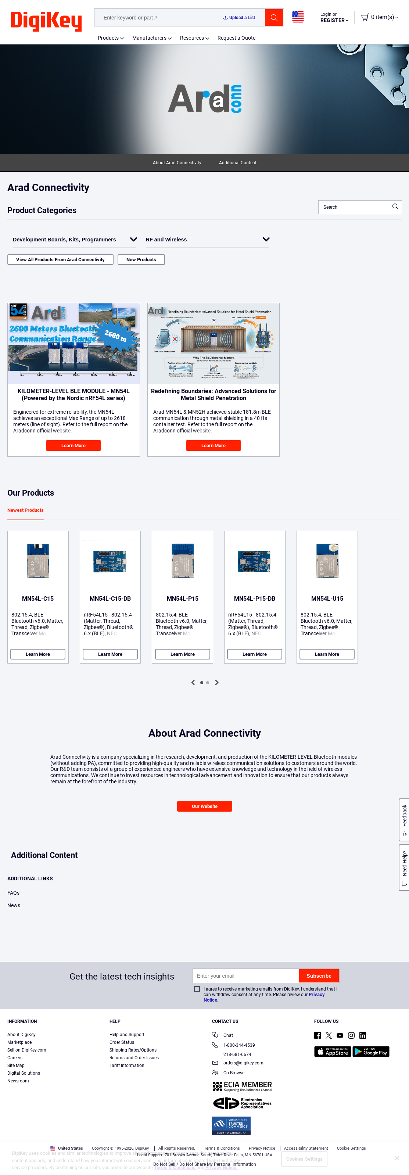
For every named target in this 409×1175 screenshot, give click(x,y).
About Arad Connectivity (177, 162)
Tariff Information (127, 1065)
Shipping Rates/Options (133, 1050)
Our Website (205, 806)
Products (108, 38)
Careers (14, 1057)
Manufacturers (149, 38)
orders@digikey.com (237, 1063)
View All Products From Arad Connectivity (60, 259)
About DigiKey (21, 1034)
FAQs (13, 893)
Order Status (122, 1042)
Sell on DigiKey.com (26, 1050)
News (13, 905)
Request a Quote (236, 38)
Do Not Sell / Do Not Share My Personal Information (204, 1164)
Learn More (73, 445)
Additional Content (237, 162)
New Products (141, 259)
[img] (46, 22)
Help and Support (127, 1034)
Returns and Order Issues (134, 1057)
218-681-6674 (231, 1054)
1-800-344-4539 (233, 1045)
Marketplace (19, 1042)
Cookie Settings (351, 1148)
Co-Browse (228, 1073)
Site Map (16, 1065)
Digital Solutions (23, 1073)
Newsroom (18, 1081)
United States (66, 1148)
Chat (222, 1035)
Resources (192, 38)
